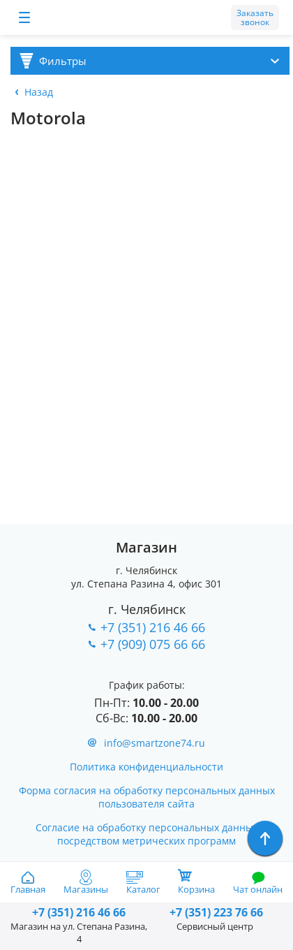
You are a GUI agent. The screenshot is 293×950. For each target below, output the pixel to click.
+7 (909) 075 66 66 (152, 644)
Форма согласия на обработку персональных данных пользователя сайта (147, 797)
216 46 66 (79, 912)
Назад (38, 91)
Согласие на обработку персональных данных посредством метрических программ (147, 834)
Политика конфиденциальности (146, 766)
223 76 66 (215, 912)
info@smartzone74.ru (154, 743)
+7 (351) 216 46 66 (152, 627)
